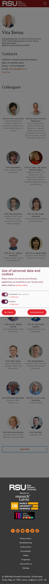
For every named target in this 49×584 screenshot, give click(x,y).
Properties (26, 559)
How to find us (26, 564)
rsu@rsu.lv (32, 579)
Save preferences (37, 312)
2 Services (13, 297)
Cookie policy (25, 547)
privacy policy (21, 285)
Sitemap (25, 568)
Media (25, 555)
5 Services (13, 304)
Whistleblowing (25, 542)
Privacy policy (25, 538)
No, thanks (9, 312)
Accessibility (26, 551)
